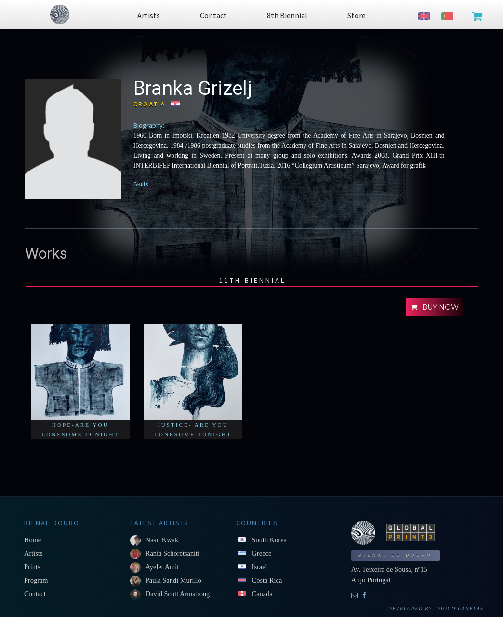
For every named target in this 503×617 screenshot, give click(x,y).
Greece (262, 553)
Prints (32, 567)
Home (32, 540)
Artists (33, 553)
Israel (259, 567)
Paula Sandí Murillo (173, 580)
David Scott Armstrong (178, 594)
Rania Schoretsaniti (172, 553)
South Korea (269, 540)
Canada (262, 594)
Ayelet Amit (162, 567)
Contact (35, 594)
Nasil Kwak (162, 540)
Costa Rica (267, 580)
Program (36, 580)
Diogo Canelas (460, 608)
